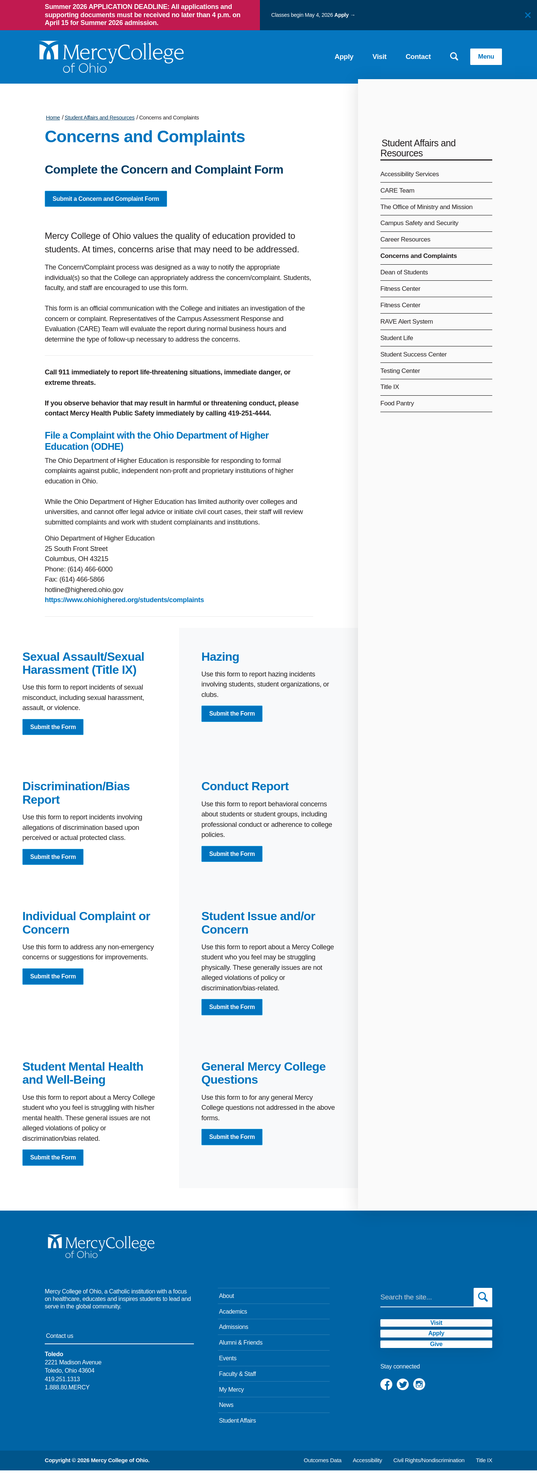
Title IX (389, 386)
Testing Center (400, 370)
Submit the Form (55, 728)
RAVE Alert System (406, 321)
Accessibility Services (409, 174)
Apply (342, 15)
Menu (475, 54)
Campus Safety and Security (419, 223)
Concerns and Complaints (169, 118)
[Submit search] (483, 1302)
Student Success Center (413, 354)
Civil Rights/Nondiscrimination (429, 1466)
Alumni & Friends (241, 1348)
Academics (233, 1317)
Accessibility (367, 1466)
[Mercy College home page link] (101, 54)
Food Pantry (397, 403)
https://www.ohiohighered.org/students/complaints (124, 601)
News (226, 1410)
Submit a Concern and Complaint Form (110, 199)
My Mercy (231, 1395)
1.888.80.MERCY (67, 1393)
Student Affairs (237, 1426)
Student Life (396, 338)
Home (53, 118)
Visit (366, 54)
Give (436, 1371)
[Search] (427, 1302)
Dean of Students (404, 272)
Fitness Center (400, 288)
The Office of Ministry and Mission (426, 207)
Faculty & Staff (237, 1379)
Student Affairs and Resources (99, 118)
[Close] (528, 15)
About (226, 1301)
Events (227, 1364)
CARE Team (397, 190)
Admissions (233, 1333)
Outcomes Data (323, 1466)
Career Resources (405, 239)
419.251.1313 (62, 1385)
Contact (405, 54)
